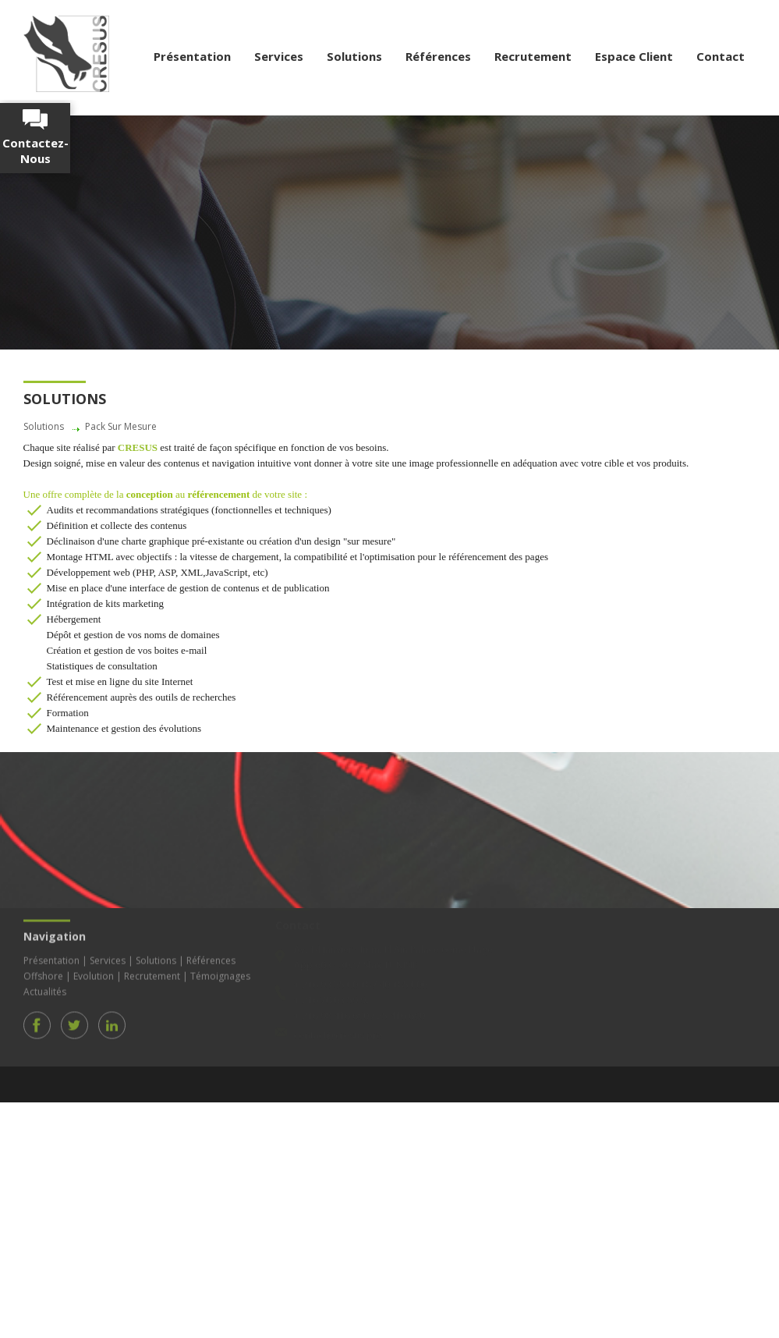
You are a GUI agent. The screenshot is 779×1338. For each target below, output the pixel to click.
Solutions (354, 56)
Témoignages (220, 973)
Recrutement (533, 56)
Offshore (43, 973)
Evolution (93, 973)
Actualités (44, 989)
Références (438, 56)
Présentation (192, 56)
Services (278, 56)
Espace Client (634, 56)
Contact (720, 56)
